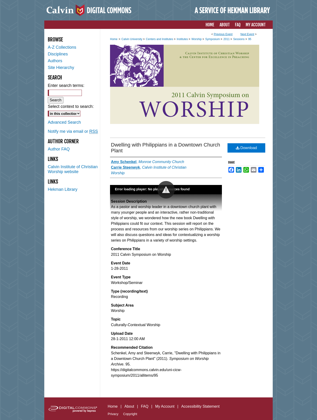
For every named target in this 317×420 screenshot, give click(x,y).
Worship (196, 39)
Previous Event (223, 34)
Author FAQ (59, 149)
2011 (227, 39)
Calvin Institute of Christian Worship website (73, 169)
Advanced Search (64, 122)
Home (113, 39)
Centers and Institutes (160, 39)
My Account (165, 406)
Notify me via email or (73, 131)
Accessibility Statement (200, 406)
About (129, 406)
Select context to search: (71, 106)
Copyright (130, 414)
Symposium (213, 39)
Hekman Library (62, 189)
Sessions (239, 39)
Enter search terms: (66, 85)
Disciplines (58, 54)
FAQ (144, 406)
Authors (55, 60)
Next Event (247, 34)
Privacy (113, 414)
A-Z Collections (62, 47)
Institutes (183, 39)
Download (246, 148)
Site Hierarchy (61, 67)
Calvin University (132, 39)
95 (249, 39)
